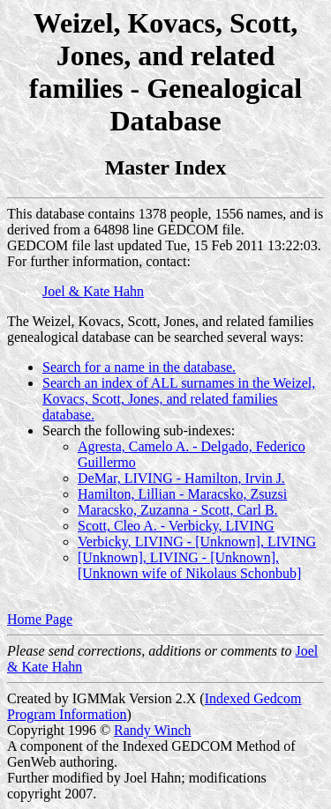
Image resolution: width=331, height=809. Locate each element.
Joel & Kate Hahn (93, 291)
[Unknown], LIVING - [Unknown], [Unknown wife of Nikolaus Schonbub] (189, 565)
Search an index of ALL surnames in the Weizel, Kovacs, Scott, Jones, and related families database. (178, 398)
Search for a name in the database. (139, 367)
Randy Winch (153, 730)
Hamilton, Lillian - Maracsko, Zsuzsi (182, 493)
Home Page (39, 619)
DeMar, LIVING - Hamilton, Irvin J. (181, 478)
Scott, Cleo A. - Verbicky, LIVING (176, 525)
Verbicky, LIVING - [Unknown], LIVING (197, 541)
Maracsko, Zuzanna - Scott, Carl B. (178, 509)
